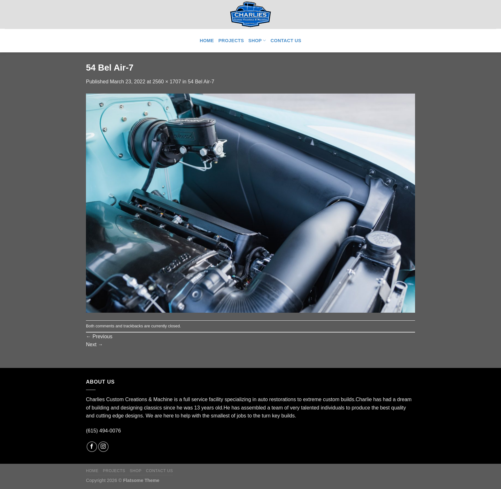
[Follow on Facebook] (92, 446)
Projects (231, 40)
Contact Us (286, 40)
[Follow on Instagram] (103, 446)
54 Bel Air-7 (201, 81)
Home (207, 40)
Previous (99, 336)
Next (94, 344)
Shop (257, 40)
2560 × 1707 (166, 81)
